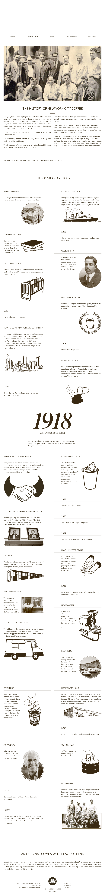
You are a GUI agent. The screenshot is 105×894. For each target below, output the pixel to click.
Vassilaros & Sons (52, 16)
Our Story (33, 36)
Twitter (2, 2)
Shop (52, 36)
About (13, 36)
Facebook (7, 2)
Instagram (4, 2)
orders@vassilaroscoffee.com (30, 887)
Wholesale (72, 36)
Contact (91, 36)
